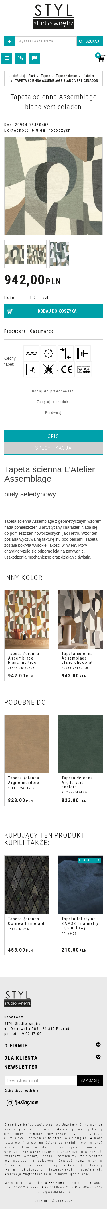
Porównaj (53, 413)
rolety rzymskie (27, 1134)
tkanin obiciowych (22, 1169)
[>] (103, 636)
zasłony (83, 1129)
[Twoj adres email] (53, 1080)
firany (97, 1129)
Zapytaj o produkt (53, 402)
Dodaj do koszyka (57, 311)
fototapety (12, 1143)
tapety (32, 1143)
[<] (3, 636)
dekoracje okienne (54, 1129)
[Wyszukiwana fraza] (46, 41)
